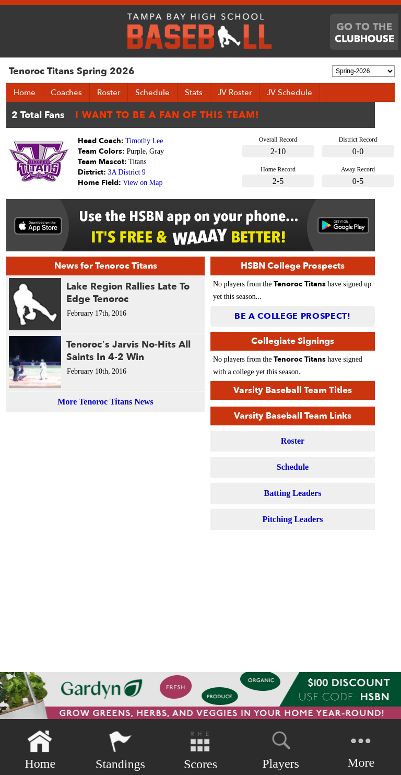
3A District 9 (127, 172)
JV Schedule (289, 92)
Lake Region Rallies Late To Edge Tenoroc (128, 293)
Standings (120, 750)
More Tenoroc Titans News (105, 401)
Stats (194, 92)
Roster (108, 92)
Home (25, 92)
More (360, 749)
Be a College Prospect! (292, 316)
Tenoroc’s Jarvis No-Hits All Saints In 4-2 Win (128, 351)
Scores (200, 750)
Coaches (66, 92)
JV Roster (235, 92)
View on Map (142, 183)
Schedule (152, 92)
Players (280, 748)
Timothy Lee (144, 141)
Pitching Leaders (293, 519)
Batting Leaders (293, 493)
